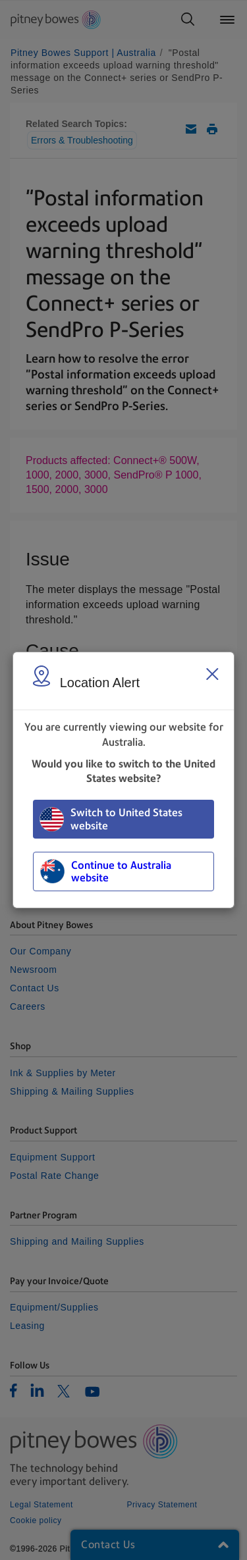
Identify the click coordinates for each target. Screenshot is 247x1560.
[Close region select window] (212, 674)
